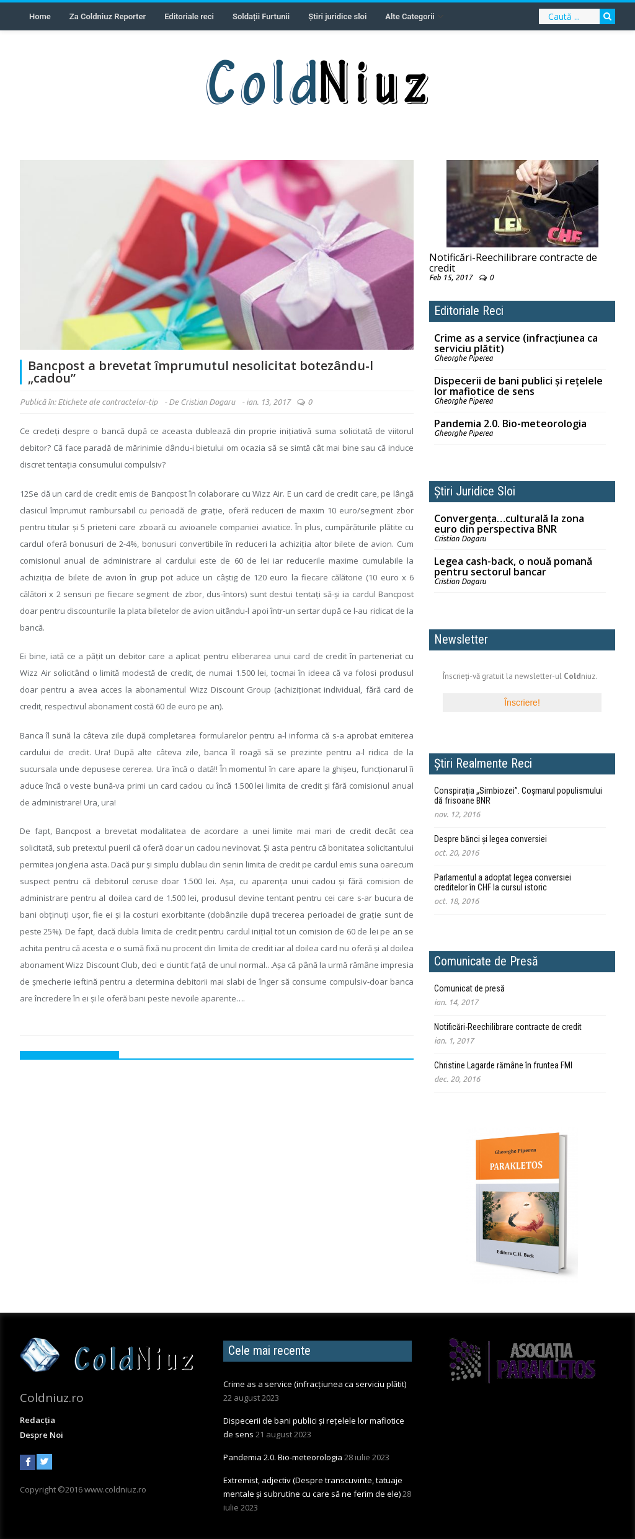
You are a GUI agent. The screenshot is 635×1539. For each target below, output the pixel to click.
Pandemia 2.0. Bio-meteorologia (510, 423)
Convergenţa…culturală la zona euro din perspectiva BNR (509, 524)
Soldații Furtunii (261, 16)
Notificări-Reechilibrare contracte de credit (513, 263)
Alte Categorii (410, 16)
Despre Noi (41, 1434)
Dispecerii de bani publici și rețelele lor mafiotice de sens (518, 386)
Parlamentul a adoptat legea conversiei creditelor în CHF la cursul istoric (502, 882)
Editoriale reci (189, 16)
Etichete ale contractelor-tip (108, 401)
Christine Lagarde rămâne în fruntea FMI (503, 1065)
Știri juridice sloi (337, 16)
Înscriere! (522, 702)
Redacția (37, 1420)
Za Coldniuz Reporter (107, 16)
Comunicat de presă (469, 988)
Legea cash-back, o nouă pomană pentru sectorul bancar (513, 566)
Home (40, 16)
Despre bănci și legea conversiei (490, 839)
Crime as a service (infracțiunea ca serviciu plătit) (516, 343)
